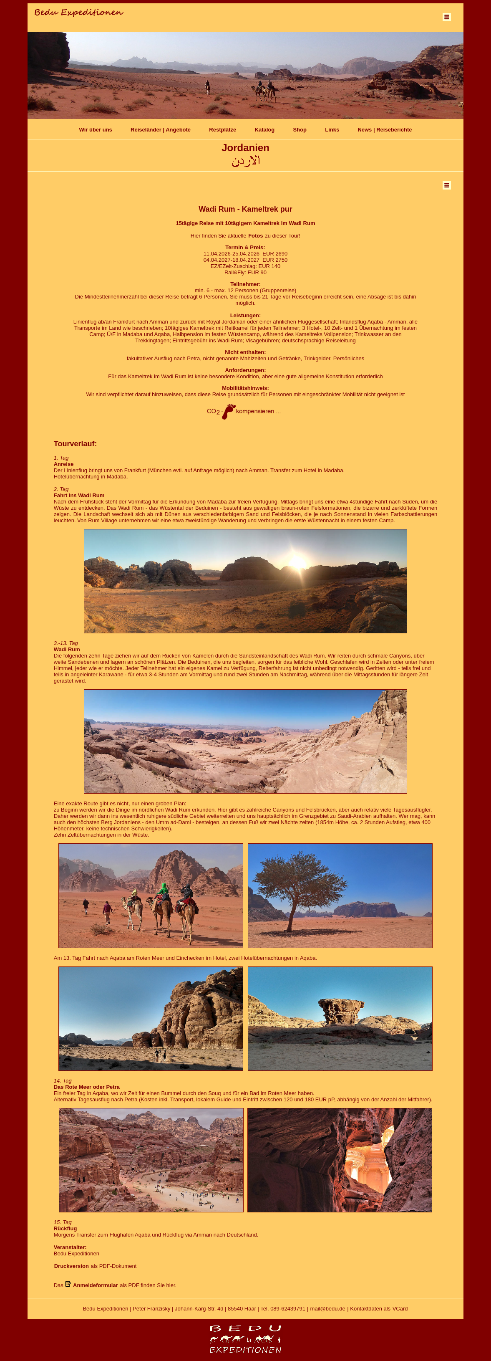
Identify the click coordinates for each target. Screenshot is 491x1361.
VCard (400, 1308)
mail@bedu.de (327, 1308)
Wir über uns (95, 129)
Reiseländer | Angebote (161, 129)
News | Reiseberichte (385, 129)
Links (332, 129)
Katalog (265, 129)
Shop (300, 129)
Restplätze (222, 129)
